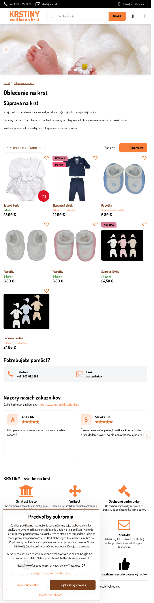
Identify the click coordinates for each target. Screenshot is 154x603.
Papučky (106, 205)
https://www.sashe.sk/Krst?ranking (58, 404)
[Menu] (145, 16)
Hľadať (117, 16)
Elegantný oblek (63, 205)
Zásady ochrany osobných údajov (100, 586)
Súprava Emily (110, 271)
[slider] (30, 422)
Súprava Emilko (13, 338)
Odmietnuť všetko (27, 585)
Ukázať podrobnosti (50, 595)
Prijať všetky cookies (73, 585)
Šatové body (11, 205)
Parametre (133, 148)
